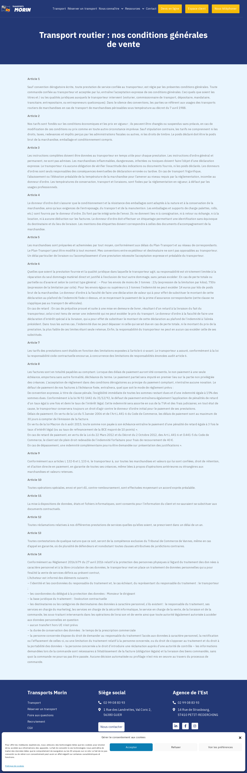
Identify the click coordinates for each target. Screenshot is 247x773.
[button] (240, 737)
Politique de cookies (14, 766)
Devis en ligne (174, 8)
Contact (155, 8)
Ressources (138, 8)
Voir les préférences (220, 747)
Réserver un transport (86, 8)
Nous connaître (115, 8)
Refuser (176, 747)
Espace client (201, 8)
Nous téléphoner (230, 8)
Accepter (131, 747)
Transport (63, 8)
